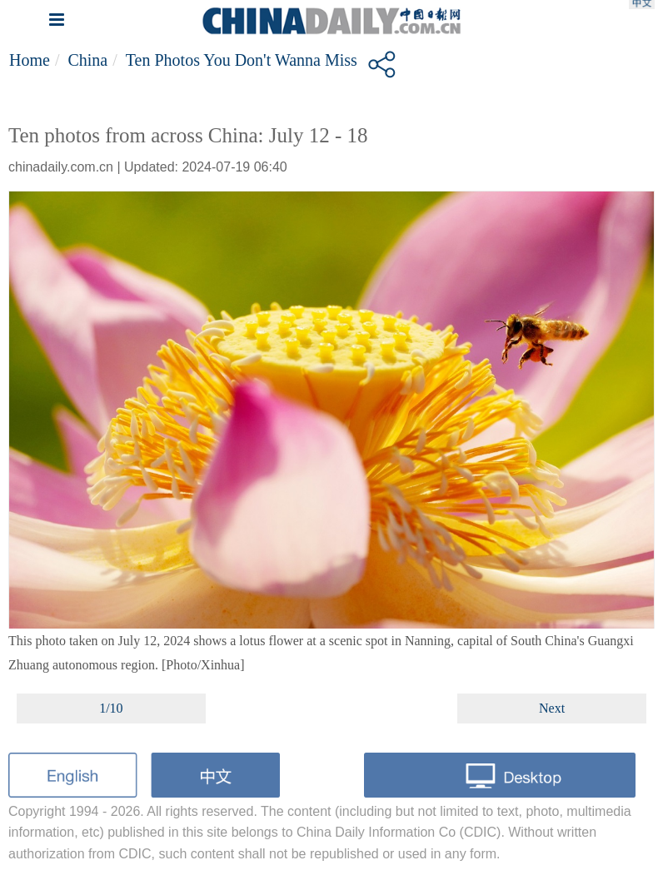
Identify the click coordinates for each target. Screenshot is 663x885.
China (87, 60)
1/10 (110, 708)
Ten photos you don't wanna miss (241, 60)
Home (29, 60)
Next (552, 708)
